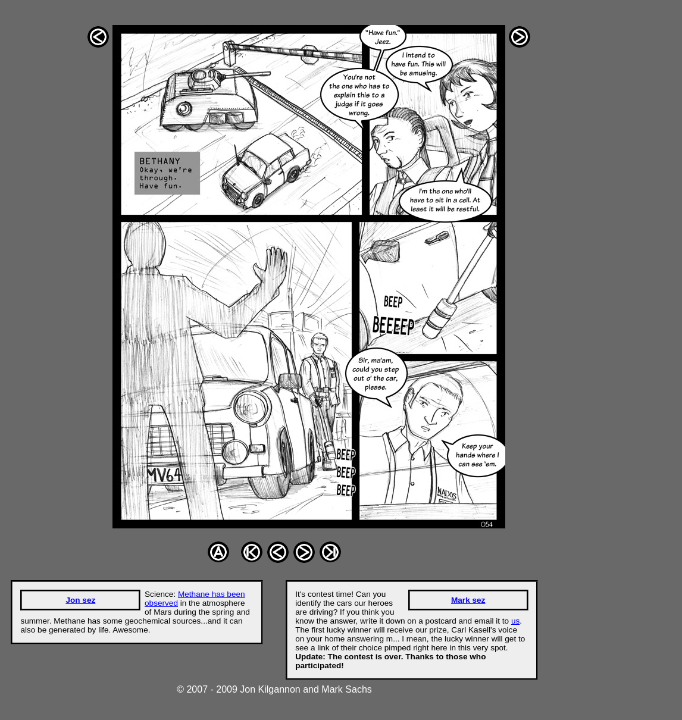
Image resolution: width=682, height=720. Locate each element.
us (515, 620)
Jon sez (80, 600)
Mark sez (468, 600)
